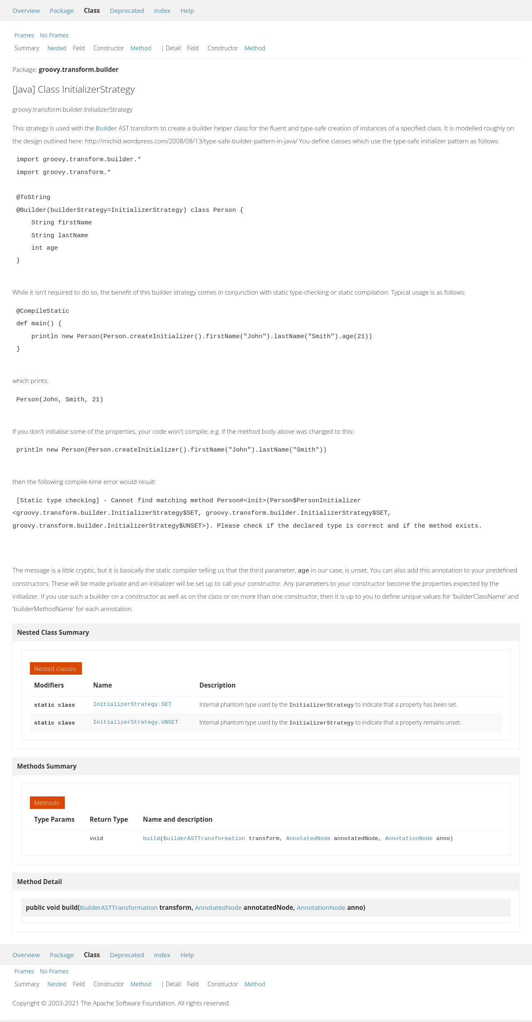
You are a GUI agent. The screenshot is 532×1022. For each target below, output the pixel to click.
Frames (24, 35)
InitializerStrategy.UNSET (135, 721)
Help (187, 10)
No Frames (54, 35)
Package (62, 10)
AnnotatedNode (308, 836)
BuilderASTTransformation (204, 836)
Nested (56, 48)
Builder (106, 128)
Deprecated (127, 10)
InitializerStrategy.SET (132, 704)
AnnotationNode (409, 836)
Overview (26, 10)
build (151, 836)
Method (141, 48)
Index (162, 10)
